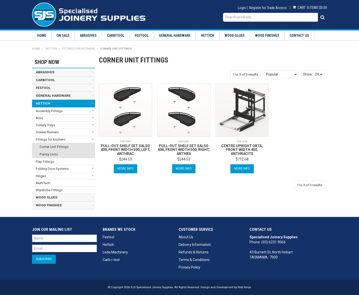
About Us (186, 237)
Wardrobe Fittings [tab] (49, 190)
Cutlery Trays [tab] (45, 125)
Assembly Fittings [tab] (49, 111)
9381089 (125, 141)
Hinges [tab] (41, 176)
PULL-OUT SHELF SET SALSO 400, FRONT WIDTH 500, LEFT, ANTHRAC (125, 150)
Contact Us (299, 36)
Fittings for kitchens (78, 48)
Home (41, 36)
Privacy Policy (189, 267)
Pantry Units (49, 154)
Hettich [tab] (43, 103)
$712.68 (242, 159)
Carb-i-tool (111, 260)
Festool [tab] (43, 88)
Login (242, 8)
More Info (125, 168)
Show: (308, 74)
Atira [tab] (39, 118)
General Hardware (174, 36)
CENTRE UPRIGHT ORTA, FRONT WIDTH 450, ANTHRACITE (242, 150)
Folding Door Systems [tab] (52, 169)
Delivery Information (195, 245)
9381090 (183, 141)
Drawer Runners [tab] (47, 132)
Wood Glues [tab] (46, 197)
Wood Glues (235, 36)
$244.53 (125, 159)
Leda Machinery (115, 252)
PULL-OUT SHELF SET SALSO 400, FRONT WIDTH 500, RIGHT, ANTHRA (184, 150)
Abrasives (88, 36)
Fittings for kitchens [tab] (51, 139)
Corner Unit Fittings (54, 147)
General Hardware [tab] (53, 95)
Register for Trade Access (268, 8)
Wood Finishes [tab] (49, 205)
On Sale (63, 36)
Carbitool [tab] (45, 80)
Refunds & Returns (194, 252)
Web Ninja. (245, 287)
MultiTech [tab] (43, 183)
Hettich (207, 36)
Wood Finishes (267, 36)
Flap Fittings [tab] (45, 161)
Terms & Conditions (194, 260)
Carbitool (115, 36)
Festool (142, 36)
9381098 (242, 141)
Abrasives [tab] (45, 72)
